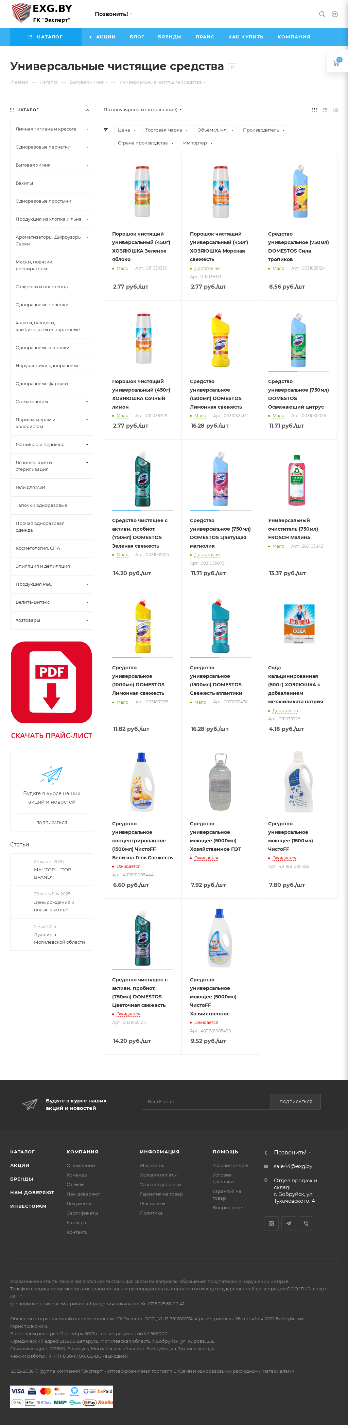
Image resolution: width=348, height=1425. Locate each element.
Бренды (21, 1179)
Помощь (225, 1151)
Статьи (19, 844)
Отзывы (75, 1184)
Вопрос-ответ (228, 1207)
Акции (20, 1165)
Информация (160, 1151)
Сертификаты (82, 1213)
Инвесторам (28, 1206)
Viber (306, 1223)
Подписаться (296, 1101)
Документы (79, 1203)
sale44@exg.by (293, 1166)
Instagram (271, 1223)
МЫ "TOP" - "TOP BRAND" (52, 873)
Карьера (76, 1222)
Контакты (77, 1232)
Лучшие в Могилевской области (59, 938)
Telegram (288, 1223)
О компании (81, 1165)
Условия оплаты (158, 1175)
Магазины (152, 1165)
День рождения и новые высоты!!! (54, 905)
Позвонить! (111, 14)
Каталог (22, 1151)
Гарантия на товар (161, 1194)
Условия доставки (160, 1184)
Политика (151, 1213)
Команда (77, 1175)
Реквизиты (152, 1203)
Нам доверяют (32, 1192)
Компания (82, 1151)
